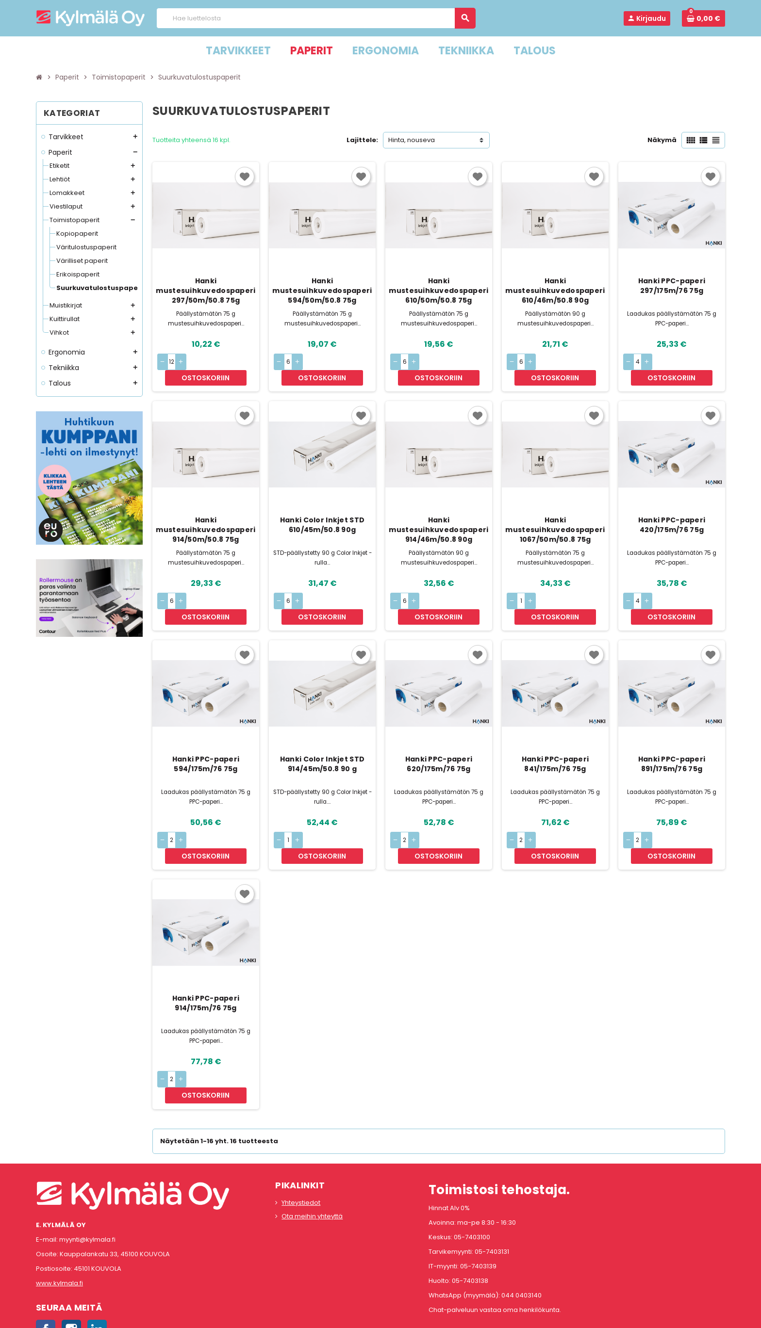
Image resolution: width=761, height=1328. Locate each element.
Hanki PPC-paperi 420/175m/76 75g (671, 509)
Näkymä (662, 140)
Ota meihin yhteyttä (312, 1153)
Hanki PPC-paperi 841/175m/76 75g (555, 733)
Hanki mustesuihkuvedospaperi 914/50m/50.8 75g (205, 514)
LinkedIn (97, 1267)
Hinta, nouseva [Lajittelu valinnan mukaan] (411, 140)
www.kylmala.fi (59, 1221)
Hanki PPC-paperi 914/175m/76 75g (205, 956)
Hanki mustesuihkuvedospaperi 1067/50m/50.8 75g (555, 514)
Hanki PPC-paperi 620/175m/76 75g (438, 733)
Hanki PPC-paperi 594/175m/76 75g (205, 733)
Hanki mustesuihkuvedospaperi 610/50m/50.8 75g (438, 290)
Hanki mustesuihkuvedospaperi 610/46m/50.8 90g (555, 290)
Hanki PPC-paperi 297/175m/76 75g (671, 285)
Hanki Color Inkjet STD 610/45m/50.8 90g (322, 509)
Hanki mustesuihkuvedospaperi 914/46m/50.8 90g (438, 514)
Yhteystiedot (300, 1140)
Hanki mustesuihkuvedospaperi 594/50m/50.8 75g (322, 290)
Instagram (71, 1267)
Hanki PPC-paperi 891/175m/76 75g (671, 733)
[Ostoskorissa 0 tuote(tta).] (703, 18)
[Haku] (315, 18)
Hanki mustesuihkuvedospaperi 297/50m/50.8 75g (205, 290)
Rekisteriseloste (337, 1316)
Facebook (45, 1267)
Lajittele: (362, 140)
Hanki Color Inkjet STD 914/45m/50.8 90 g (322, 733)
